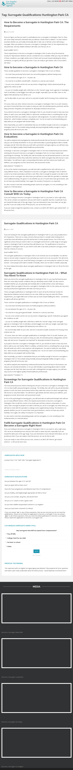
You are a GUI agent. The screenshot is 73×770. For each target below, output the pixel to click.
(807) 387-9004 (66, 1)
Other (9, 546)
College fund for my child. (16, 538)
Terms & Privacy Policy (12, 469)
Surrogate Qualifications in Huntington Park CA (31, 223)
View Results (36, 555)
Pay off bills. (11, 534)
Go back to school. (14, 542)
